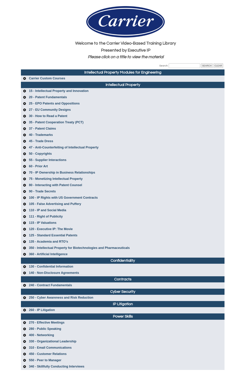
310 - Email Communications (50, 347)
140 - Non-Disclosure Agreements (53, 273)
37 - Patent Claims (42, 128)
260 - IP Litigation (41, 310)
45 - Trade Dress (40, 141)
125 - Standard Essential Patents (52, 235)
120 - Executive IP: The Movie (50, 229)
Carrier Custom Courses (46, 78)
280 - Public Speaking (44, 329)
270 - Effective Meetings (46, 322)
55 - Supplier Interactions (47, 160)
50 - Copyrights (40, 153)
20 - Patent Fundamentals (47, 97)
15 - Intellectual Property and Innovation (58, 91)
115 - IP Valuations (42, 222)
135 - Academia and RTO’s (48, 241)
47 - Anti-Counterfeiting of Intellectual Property (63, 147)
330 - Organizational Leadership (52, 341)
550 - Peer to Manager (44, 360)
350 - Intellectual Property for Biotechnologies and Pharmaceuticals (79, 248)
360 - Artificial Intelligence (47, 254)
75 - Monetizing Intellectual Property (55, 179)
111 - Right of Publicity (45, 216)
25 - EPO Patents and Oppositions (54, 103)
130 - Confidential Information (50, 266)
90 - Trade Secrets (42, 191)
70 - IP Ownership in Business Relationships (61, 172)
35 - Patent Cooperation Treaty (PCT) (55, 122)
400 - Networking (41, 335)
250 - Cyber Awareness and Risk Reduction (60, 297)
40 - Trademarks (40, 135)
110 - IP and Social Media (47, 210)
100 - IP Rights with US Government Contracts (63, 197)
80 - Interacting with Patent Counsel (55, 185)
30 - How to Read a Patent (47, 116)
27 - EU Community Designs (49, 109)
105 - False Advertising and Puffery (54, 204)
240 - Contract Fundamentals (50, 285)
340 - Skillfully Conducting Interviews (56, 366)
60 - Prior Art (38, 166)
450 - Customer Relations (47, 354)
